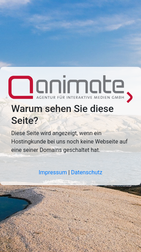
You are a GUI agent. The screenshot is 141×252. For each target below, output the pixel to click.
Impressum (53, 172)
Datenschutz (86, 172)
